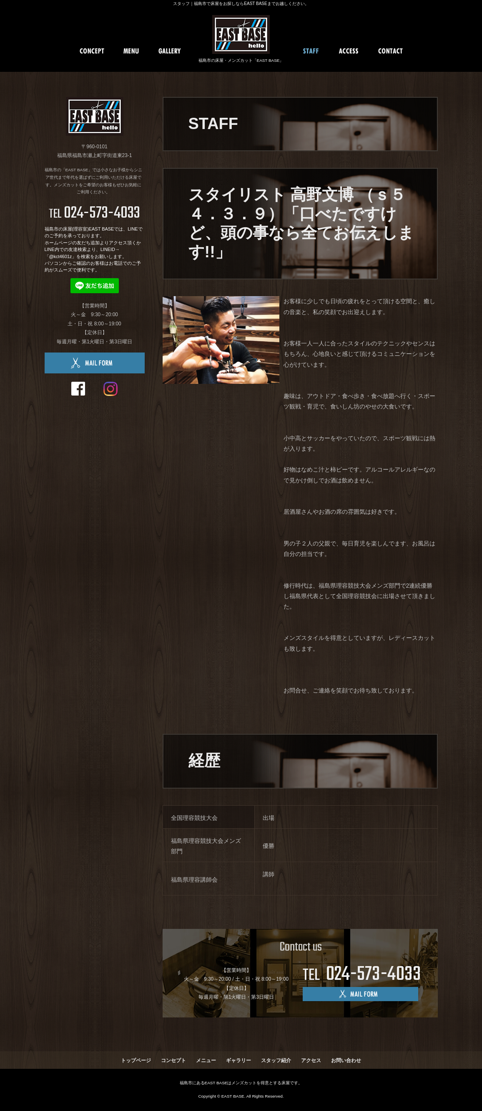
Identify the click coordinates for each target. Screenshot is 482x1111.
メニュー (206, 1060)
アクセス (311, 1060)
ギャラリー (238, 1060)
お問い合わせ (346, 1060)
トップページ (136, 1060)
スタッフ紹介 (276, 1060)
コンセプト (173, 1060)
